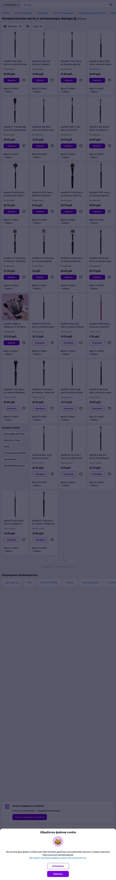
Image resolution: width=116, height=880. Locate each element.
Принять (58, 873)
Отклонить (58, 866)
